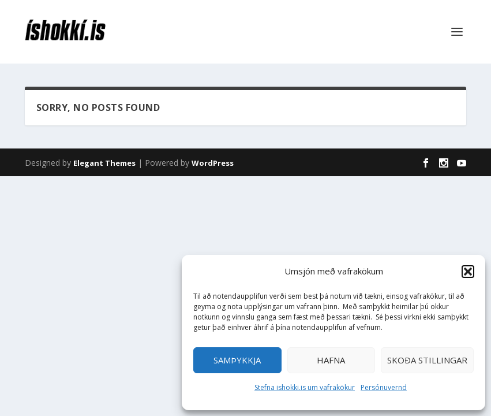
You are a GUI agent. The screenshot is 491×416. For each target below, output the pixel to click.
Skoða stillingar (427, 360)
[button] (468, 271)
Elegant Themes (104, 163)
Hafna (331, 360)
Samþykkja (237, 360)
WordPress (213, 163)
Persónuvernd (384, 387)
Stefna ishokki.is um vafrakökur (304, 387)
